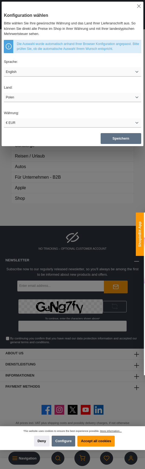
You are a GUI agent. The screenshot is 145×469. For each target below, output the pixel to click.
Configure (63, 441)
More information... (111, 430)
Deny (42, 441)
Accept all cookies (96, 441)
